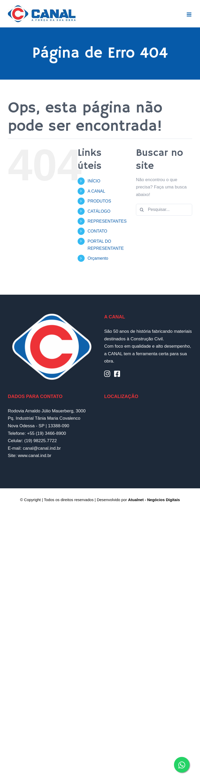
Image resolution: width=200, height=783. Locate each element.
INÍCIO (94, 181)
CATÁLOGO (99, 211)
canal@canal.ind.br (42, 448)
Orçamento (98, 258)
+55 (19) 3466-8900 (46, 433)
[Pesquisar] (142, 210)
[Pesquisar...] (164, 210)
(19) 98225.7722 (40, 440)
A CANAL (96, 191)
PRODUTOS (99, 201)
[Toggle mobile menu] (189, 14)
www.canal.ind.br (35, 455)
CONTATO (97, 231)
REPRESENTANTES (107, 221)
